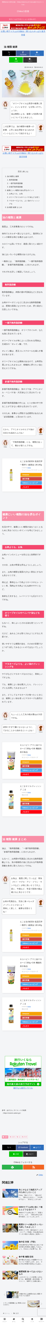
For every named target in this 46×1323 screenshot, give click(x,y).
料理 (24, 1137)
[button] (30, 60)
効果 (12, 1137)
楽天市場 (25, 479)
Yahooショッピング (30, 483)
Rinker (29, 467)
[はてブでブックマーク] (37, 53)
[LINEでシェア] (16, 60)
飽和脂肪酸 (13, 180)
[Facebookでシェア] (23, 53)
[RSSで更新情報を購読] (33, 1167)
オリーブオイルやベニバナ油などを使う (24, 197)
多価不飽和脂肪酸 (16, 187)
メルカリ (25, 487)
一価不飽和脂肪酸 (16, 183)
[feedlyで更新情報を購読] (12, 1167)
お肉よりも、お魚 (16, 194)
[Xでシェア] (9, 53)
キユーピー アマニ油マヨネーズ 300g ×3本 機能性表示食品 (31, 748)
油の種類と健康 (13, 176)
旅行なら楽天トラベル (23, 1088)
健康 (5, 1137)
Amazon (25, 475)
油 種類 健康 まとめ (14, 207)
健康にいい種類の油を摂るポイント (20, 190)
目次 (20, 171)
